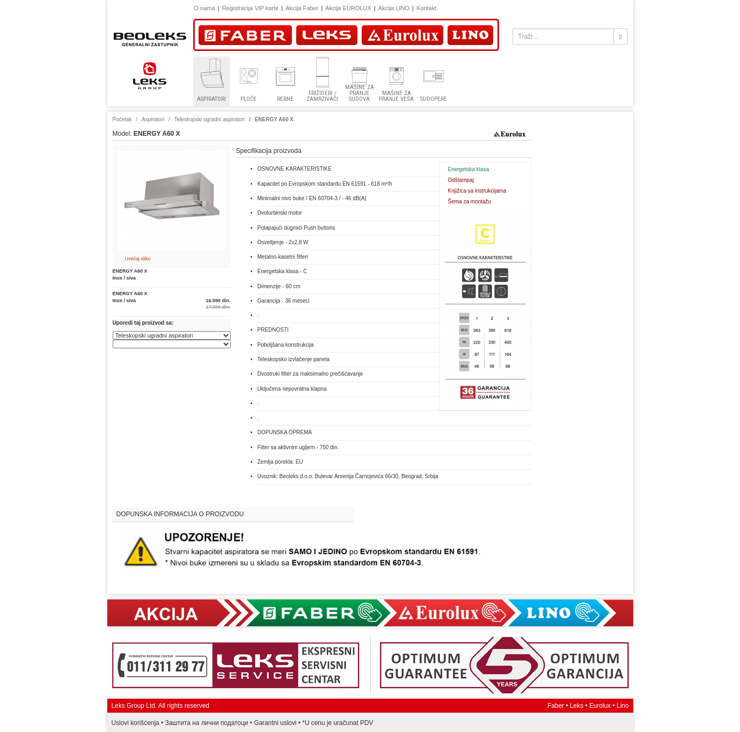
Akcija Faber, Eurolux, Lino (370, 612)
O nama (204, 8)
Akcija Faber (301, 8)
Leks (576, 705)
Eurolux (600, 705)
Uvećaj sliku (138, 258)
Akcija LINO (393, 8)
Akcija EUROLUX (348, 8)
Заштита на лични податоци (206, 723)
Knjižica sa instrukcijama (477, 191)
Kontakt (426, 8)
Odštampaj (461, 180)
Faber (555, 705)
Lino (622, 705)
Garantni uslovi (275, 723)
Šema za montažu (470, 201)
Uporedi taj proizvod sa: (143, 323)
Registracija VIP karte (250, 8)
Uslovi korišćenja (135, 723)
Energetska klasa (468, 169)
